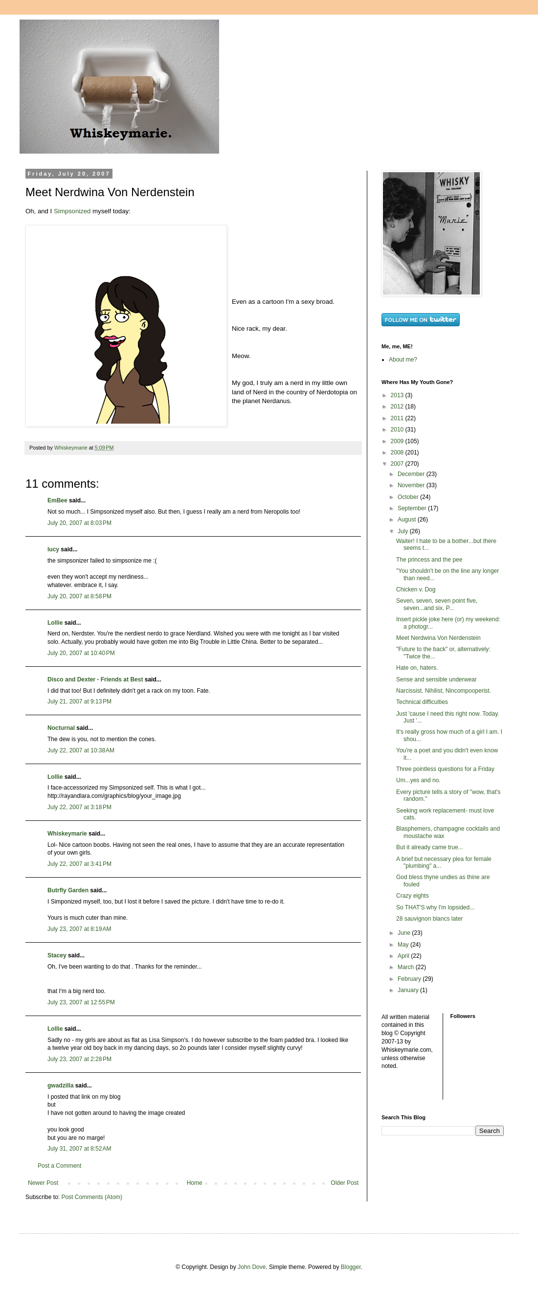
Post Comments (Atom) (91, 1197)
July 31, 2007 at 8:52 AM (79, 1148)
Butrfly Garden (68, 890)
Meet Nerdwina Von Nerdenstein (438, 637)
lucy (53, 549)
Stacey (57, 955)
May (404, 944)
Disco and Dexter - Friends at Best (95, 679)
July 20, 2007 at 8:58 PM (79, 596)
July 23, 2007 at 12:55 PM (81, 1002)
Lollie (55, 622)
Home (194, 1182)
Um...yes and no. (418, 780)
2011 (398, 418)
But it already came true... (429, 847)
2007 (398, 463)
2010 (398, 429)
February (410, 978)
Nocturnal (61, 727)
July (404, 531)
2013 (398, 395)
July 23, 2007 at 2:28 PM (79, 1059)
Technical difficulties (422, 702)
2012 (398, 406)
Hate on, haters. (417, 667)
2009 (398, 441)
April (404, 955)
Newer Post (43, 1182)
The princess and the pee (429, 559)
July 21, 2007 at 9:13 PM (79, 701)
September (413, 508)
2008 (398, 452)
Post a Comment (59, 1165)
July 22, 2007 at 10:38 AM (80, 750)
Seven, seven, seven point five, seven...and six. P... (436, 604)
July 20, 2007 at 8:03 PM (79, 523)
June (405, 932)
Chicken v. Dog (415, 589)
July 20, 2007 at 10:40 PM (81, 653)
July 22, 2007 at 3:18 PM (79, 807)
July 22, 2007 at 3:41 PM (79, 863)
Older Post (345, 1182)
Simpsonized (72, 211)
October (409, 497)
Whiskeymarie (67, 833)
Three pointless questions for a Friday (445, 769)
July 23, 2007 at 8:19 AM (79, 929)
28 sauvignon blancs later (429, 918)
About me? (403, 359)
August (408, 519)
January (409, 990)
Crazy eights (412, 895)
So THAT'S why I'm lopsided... (435, 907)
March (407, 967)
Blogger (351, 1267)
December (412, 474)
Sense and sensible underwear (436, 679)
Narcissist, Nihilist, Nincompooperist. (443, 690)
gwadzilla (60, 1085)
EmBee (57, 500)
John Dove (252, 1267)
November (412, 485)
